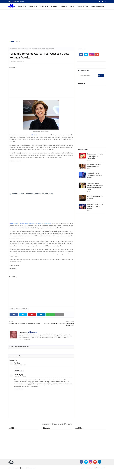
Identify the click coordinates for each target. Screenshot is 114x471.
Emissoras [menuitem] (64, 6)
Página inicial (13, 48)
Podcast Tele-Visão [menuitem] (82, 6)
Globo (18, 48)
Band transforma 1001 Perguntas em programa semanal (94, 175)
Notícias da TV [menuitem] (33, 6)
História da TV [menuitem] (44, 6)
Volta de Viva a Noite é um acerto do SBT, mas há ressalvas (95, 206)
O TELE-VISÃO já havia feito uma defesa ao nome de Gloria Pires (30, 223)
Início (9, 1)
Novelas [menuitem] (72, 6)
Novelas (18, 308)
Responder (17, 370)
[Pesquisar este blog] (88, 75)
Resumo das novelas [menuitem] (97, 6)
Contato (22, 1)
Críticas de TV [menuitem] (22, 6)
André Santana (15, 61)
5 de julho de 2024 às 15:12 (20, 365)
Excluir (22, 370)
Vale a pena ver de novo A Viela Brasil (94, 197)
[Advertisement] (57, 24)
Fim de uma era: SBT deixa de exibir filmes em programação (95, 156)
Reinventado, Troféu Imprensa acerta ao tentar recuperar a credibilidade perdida (95, 187)
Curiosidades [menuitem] (54, 6)
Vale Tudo (34, 135)
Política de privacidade (100, 468)
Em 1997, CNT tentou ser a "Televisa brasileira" (94, 166)
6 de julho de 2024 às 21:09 (20, 376)
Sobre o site (16, 1)
